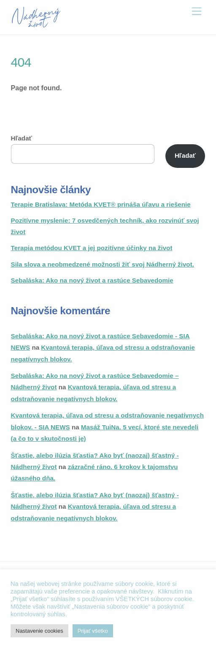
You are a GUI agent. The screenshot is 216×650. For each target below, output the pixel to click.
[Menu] (196, 11)
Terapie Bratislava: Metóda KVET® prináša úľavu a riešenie (101, 204)
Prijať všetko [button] (93, 631)
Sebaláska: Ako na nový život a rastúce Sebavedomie (92, 280)
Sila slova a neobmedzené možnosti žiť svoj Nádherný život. (102, 264)
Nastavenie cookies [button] (39, 631)
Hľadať (21, 138)
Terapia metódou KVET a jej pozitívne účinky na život (92, 247)
